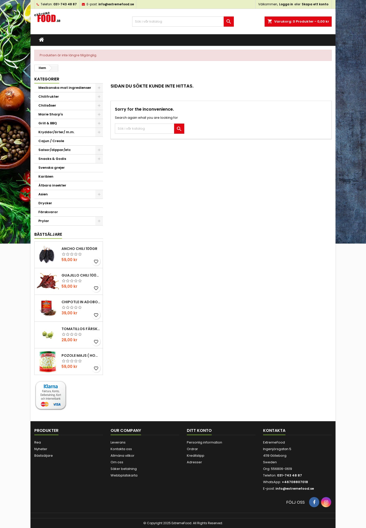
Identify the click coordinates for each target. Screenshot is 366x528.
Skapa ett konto (315, 4)
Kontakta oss (121, 449)
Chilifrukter (48, 96)
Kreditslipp (195, 455)
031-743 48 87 (65, 4)
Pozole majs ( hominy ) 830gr (81, 355)
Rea (37, 442)
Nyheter (40, 449)
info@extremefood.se (116, 4)
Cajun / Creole (51, 141)
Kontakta (274, 430)
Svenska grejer (51, 167)
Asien (43, 194)
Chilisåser (47, 105)
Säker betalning (124, 468)
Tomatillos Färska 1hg (81, 329)
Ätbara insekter (52, 185)
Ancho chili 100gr (79, 249)
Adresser (194, 462)
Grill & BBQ (47, 123)
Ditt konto (199, 430)
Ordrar (192, 449)
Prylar (43, 220)
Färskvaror (48, 212)
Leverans (118, 442)
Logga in (286, 4)
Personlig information (204, 442)
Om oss (117, 462)
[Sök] (183, 21)
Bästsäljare (48, 234)
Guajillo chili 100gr (81, 275)
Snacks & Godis (52, 158)
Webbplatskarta (124, 475)
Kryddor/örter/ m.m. (56, 132)
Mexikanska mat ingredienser (64, 87)
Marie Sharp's (50, 114)
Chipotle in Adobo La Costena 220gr (81, 302)
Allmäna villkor (122, 455)
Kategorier (46, 79)
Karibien (45, 176)
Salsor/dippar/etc (54, 149)
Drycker (45, 203)
